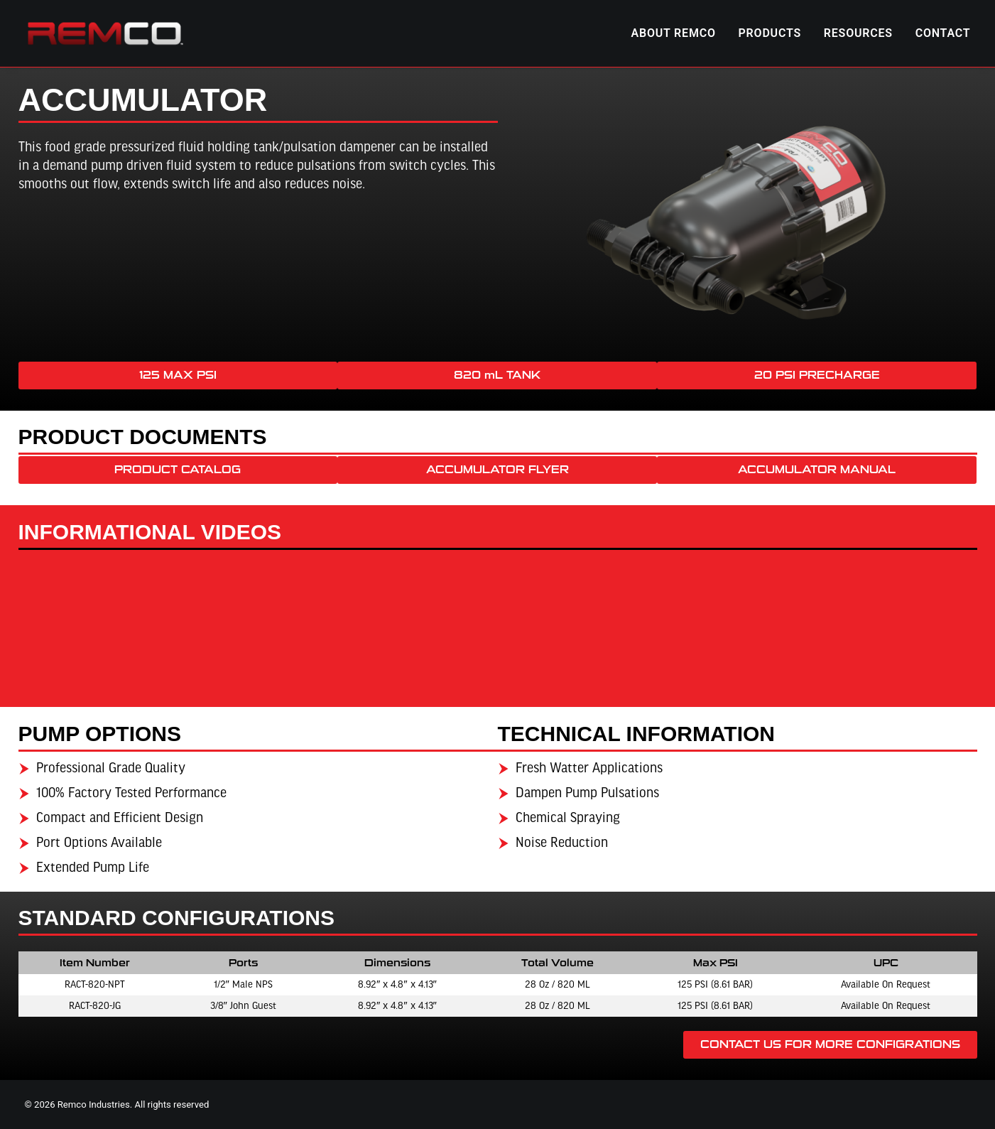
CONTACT (943, 33)
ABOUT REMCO (673, 33)
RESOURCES (858, 33)
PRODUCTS (770, 33)
